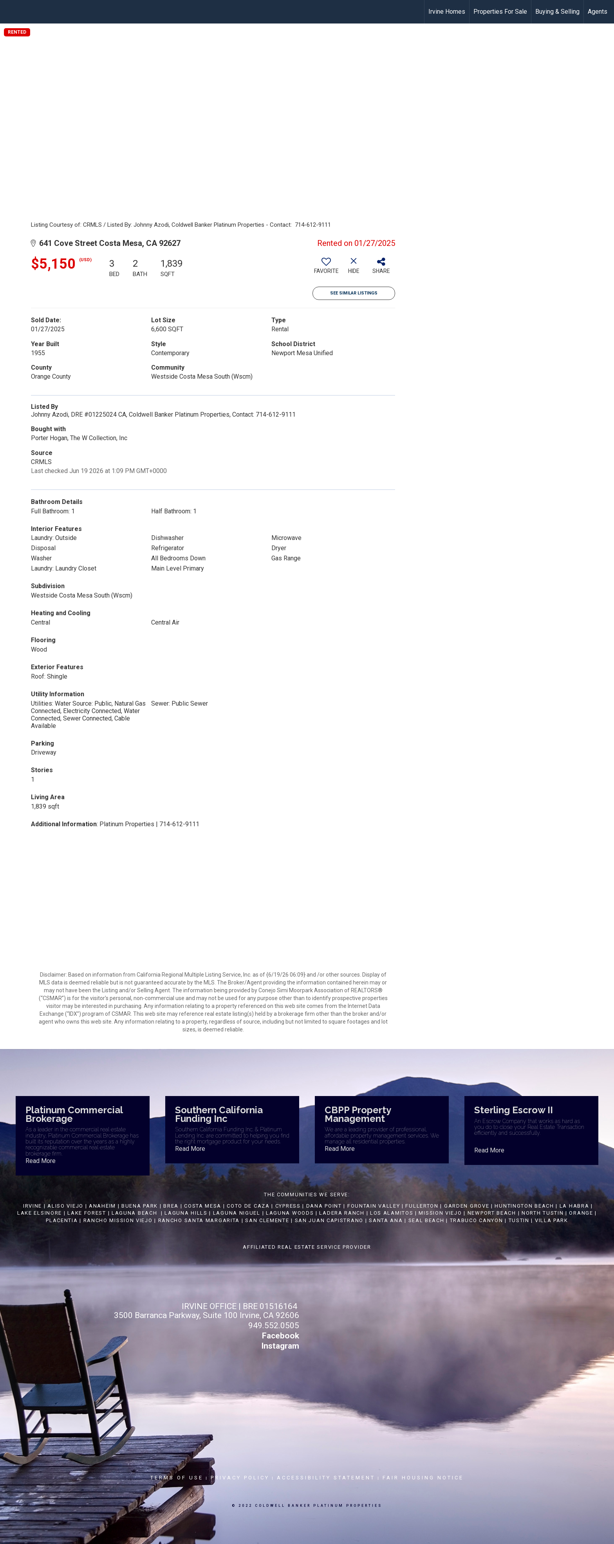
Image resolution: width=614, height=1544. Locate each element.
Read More (40, 1161)
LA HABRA (574, 1206)
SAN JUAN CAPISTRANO (329, 1220)
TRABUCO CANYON (476, 1220)
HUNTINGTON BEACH (524, 1206)
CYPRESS (288, 1206)
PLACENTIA (62, 1220)
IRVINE (31, 1206)
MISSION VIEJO (440, 1213)
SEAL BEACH (427, 1220)
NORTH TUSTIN (542, 1213)
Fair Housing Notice (423, 1478)
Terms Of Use (176, 1478)
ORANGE (581, 1213)
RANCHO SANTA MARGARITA (199, 1220)
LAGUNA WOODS (290, 1213)
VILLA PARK (551, 1220)
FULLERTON (421, 1206)
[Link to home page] (10, 11)
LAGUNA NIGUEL (236, 1213)
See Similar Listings (353, 293)
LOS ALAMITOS (391, 1213)
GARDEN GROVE (466, 1206)
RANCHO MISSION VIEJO (118, 1220)
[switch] (326, 268)
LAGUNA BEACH (134, 1213)
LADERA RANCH (341, 1213)
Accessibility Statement (326, 1478)
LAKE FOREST (86, 1213)
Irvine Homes (446, 11)
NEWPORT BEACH (492, 1213)
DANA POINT (324, 1206)
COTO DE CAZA (248, 1206)
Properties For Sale (500, 11)
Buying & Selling (557, 11)
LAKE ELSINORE (39, 1213)
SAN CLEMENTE (267, 1220)
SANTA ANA (386, 1220)
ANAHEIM (102, 1206)
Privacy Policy (240, 1478)
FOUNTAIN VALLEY (373, 1206)
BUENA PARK (139, 1206)
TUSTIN (519, 1220)
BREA (171, 1206)
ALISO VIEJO (65, 1206)
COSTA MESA (202, 1206)
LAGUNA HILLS (185, 1213)
